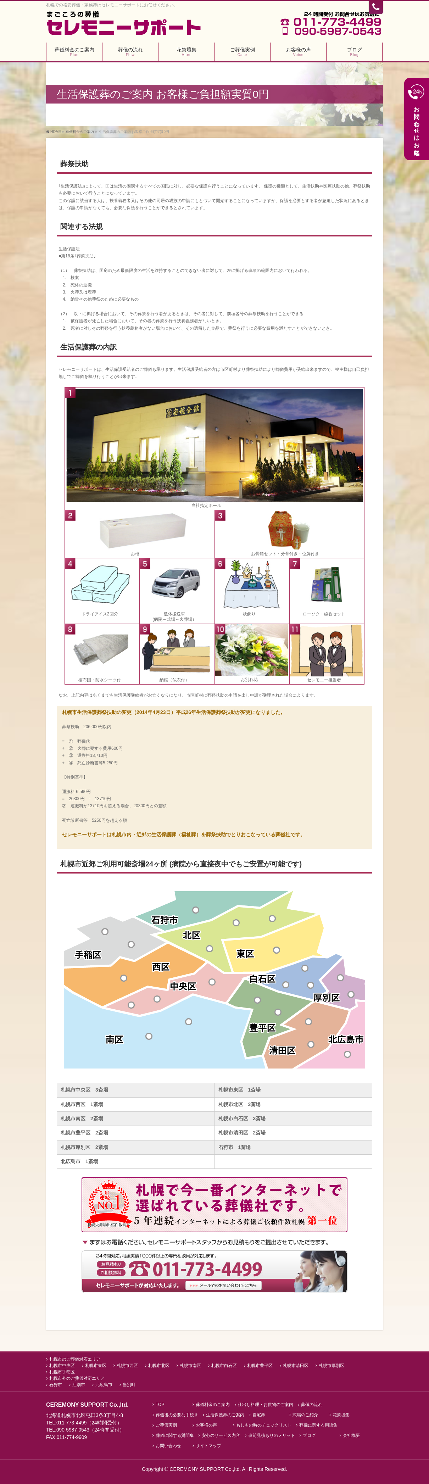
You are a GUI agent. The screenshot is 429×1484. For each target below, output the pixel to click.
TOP (160, 1404)
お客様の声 (206, 1425)
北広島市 (103, 1384)
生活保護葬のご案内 (225, 1415)
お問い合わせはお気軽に (416, 119)
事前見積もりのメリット (271, 1435)
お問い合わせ (168, 1446)
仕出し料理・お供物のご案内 (265, 1404)
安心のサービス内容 (221, 1435)
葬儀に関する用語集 (318, 1425)
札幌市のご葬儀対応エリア (74, 1359)
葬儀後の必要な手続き (177, 1415)
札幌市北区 (158, 1365)
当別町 (129, 1384)
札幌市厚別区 (331, 1365)
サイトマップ (208, 1446)
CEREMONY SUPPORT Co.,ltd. (205, 1469)
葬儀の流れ (311, 1404)
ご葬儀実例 (166, 1425)
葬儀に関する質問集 (175, 1435)
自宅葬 (258, 1415)
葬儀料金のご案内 (213, 1404)
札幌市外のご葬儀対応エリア (77, 1378)
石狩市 (55, 1384)
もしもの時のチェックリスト (263, 1425)
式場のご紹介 (305, 1415)
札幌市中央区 (62, 1365)
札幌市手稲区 (62, 1371)
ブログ (309, 1435)
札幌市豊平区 (260, 1365)
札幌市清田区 (295, 1365)
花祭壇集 (341, 1415)
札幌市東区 (95, 1365)
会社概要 (351, 1435)
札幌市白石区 (224, 1365)
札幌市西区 (127, 1365)
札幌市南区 (190, 1365)
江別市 (78, 1384)
